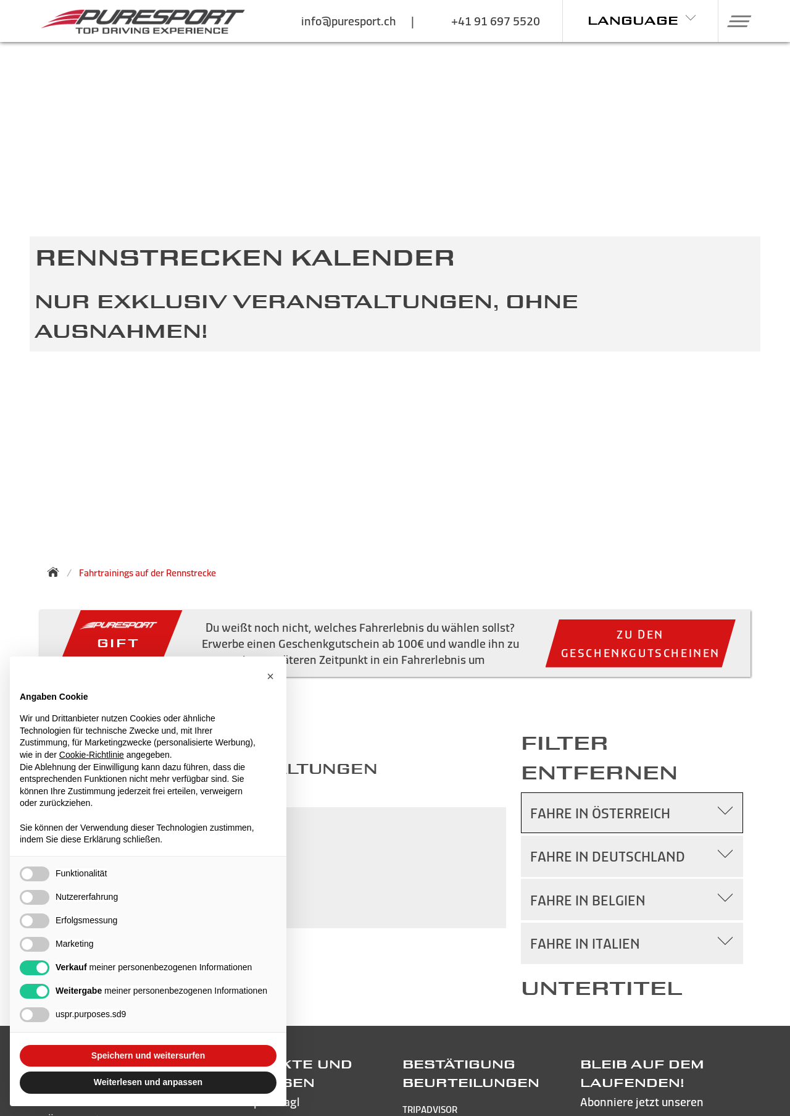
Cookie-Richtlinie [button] (91, 755)
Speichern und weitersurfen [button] (148, 1055)
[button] (735, 21)
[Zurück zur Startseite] (57, 572)
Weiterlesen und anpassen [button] (148, 1082)
